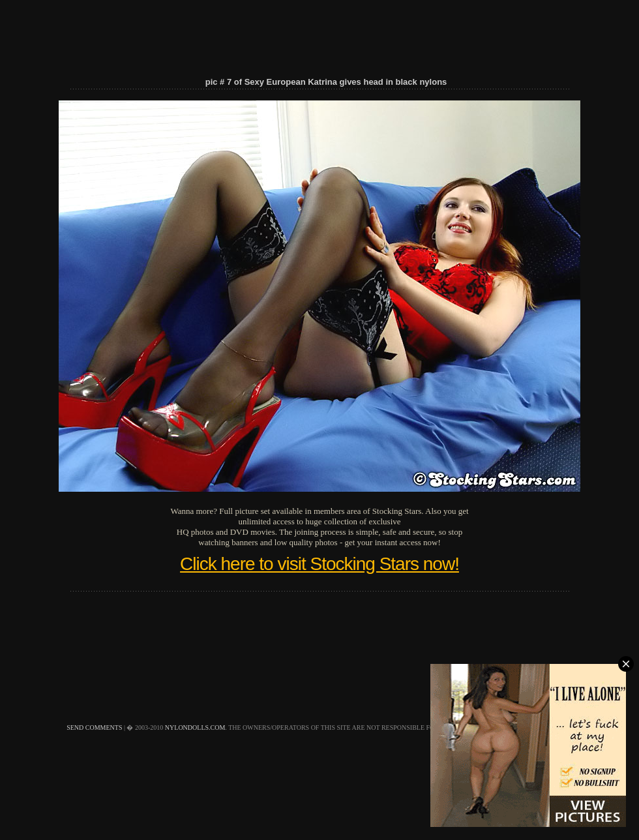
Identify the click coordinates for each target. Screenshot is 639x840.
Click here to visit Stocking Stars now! (319, 564)
